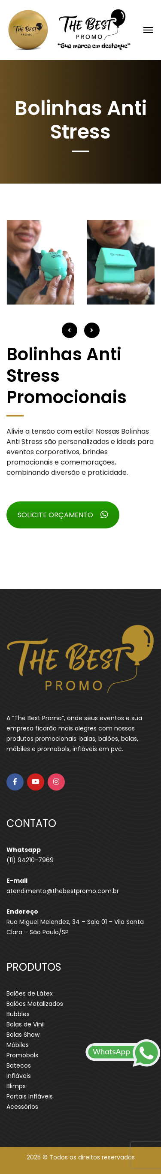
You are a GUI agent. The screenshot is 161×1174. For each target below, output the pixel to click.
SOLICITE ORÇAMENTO (63, 515)
